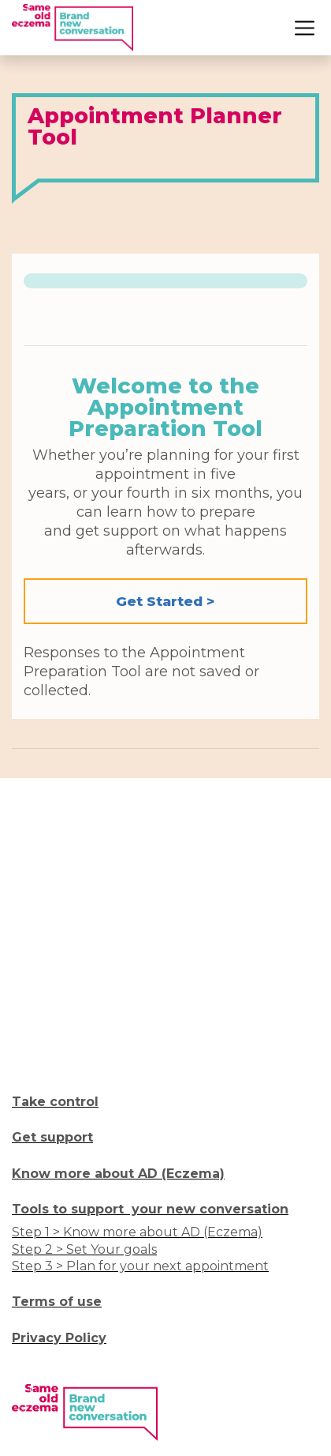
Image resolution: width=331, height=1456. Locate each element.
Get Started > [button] (165, 601)
